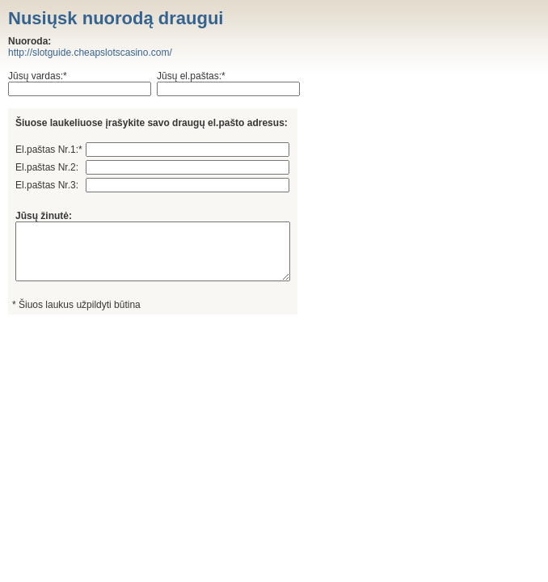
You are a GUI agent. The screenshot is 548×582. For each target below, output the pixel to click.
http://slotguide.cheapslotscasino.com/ (90, 52)
